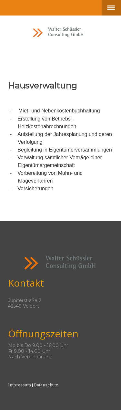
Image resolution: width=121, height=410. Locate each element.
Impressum (19, 384)
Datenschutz (46, 384)
